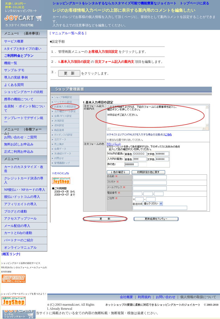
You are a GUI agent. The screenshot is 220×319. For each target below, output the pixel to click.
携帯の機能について (18, 99)
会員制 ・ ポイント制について (24, 108)
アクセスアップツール (20, 218)
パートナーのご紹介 (18, 240)
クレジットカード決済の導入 (23, 180)
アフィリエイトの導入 (20, 204)
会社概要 (126, 297)
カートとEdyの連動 (18, 233)
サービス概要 (14, 41)
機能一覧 (10, 63)
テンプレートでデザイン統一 (23, 120)
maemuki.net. (71, 305)
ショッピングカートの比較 (23, 92)
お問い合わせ (165, 297)
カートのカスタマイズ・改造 (23, 169)
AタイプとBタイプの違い (22, 49)
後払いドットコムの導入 (22, 197)
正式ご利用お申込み (18, 152)
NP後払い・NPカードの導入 (24, 190)
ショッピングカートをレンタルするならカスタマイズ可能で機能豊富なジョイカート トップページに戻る (130, 3)
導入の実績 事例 (16, 77)
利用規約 (144, 297)
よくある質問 (14, 85)
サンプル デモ (14, 70)
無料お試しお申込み (18, 144)
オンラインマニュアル (20, 247)
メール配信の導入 (17, 226)
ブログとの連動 (15, 211)
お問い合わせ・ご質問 (20, 137)
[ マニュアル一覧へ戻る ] (68, 33)
